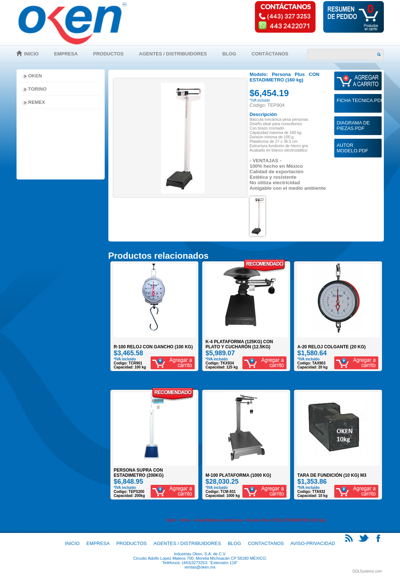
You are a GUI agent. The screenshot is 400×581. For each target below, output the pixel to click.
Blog (229, 54)
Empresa (66, 54)
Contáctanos (270, 54)
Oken (35, 76)
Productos (108, 54)
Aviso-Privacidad (313, 543)
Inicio (31, 54)
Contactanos (266, 543)
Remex (36, 102)
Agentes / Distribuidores (173, 54)
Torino (37, 89)
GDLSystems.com (367, 571)
